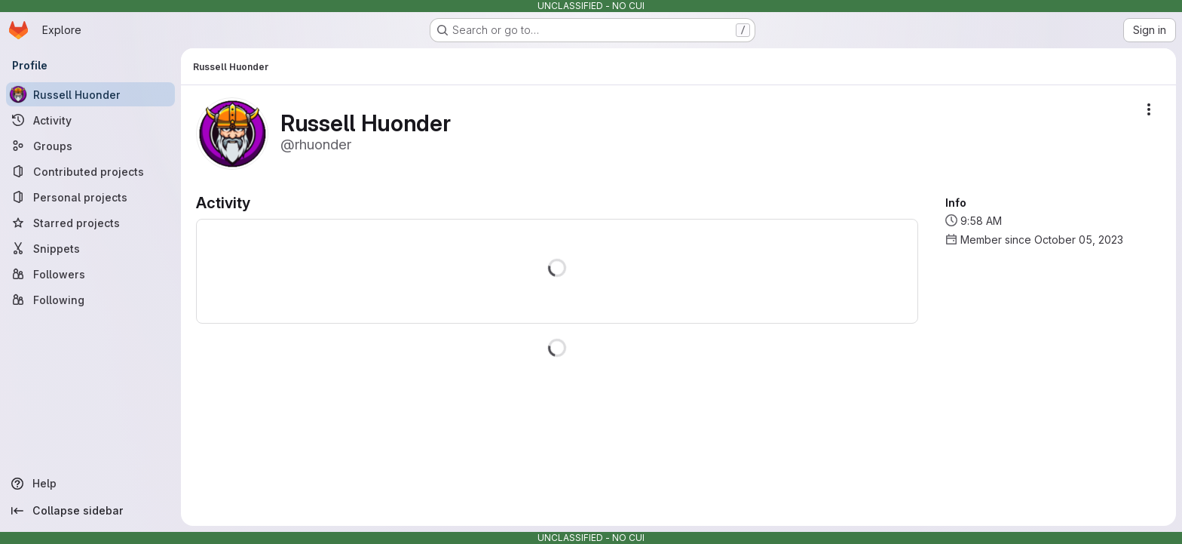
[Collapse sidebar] (90, 511)
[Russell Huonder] (90, 94)
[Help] (90, 484)
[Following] (90, 299)
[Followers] (90, 274)
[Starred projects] (90, 223)
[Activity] (90, 120)
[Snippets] (90, 248)
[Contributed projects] (90, 171)
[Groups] (90, 146)
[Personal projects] (90, 197)
